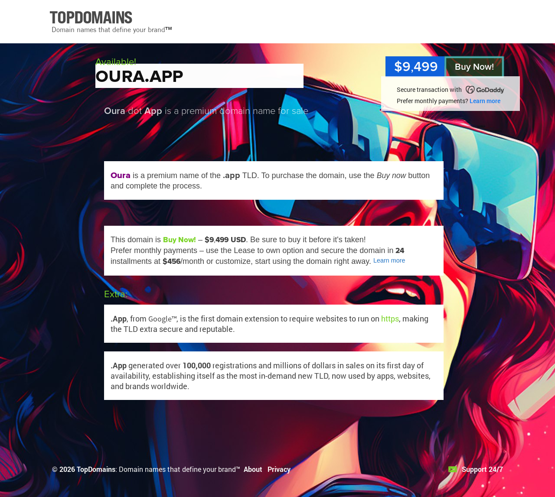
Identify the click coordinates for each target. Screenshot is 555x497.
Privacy (279, 469)
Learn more (485, 101)
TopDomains (96, 469)
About (253, 469)
